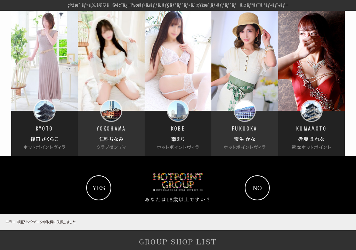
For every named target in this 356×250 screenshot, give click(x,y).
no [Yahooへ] (257, 187)
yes (98, 187)
